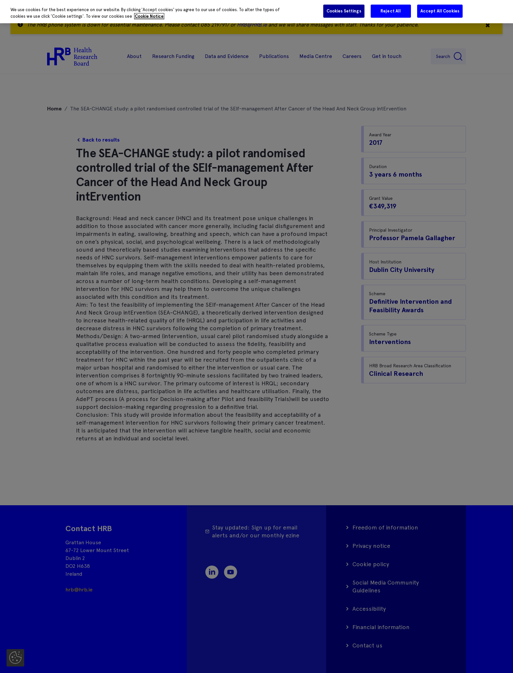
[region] (256, 11)
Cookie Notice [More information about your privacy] (149, 16)
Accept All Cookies (439, 11)
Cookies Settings (344, 11)
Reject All (390, 11)
